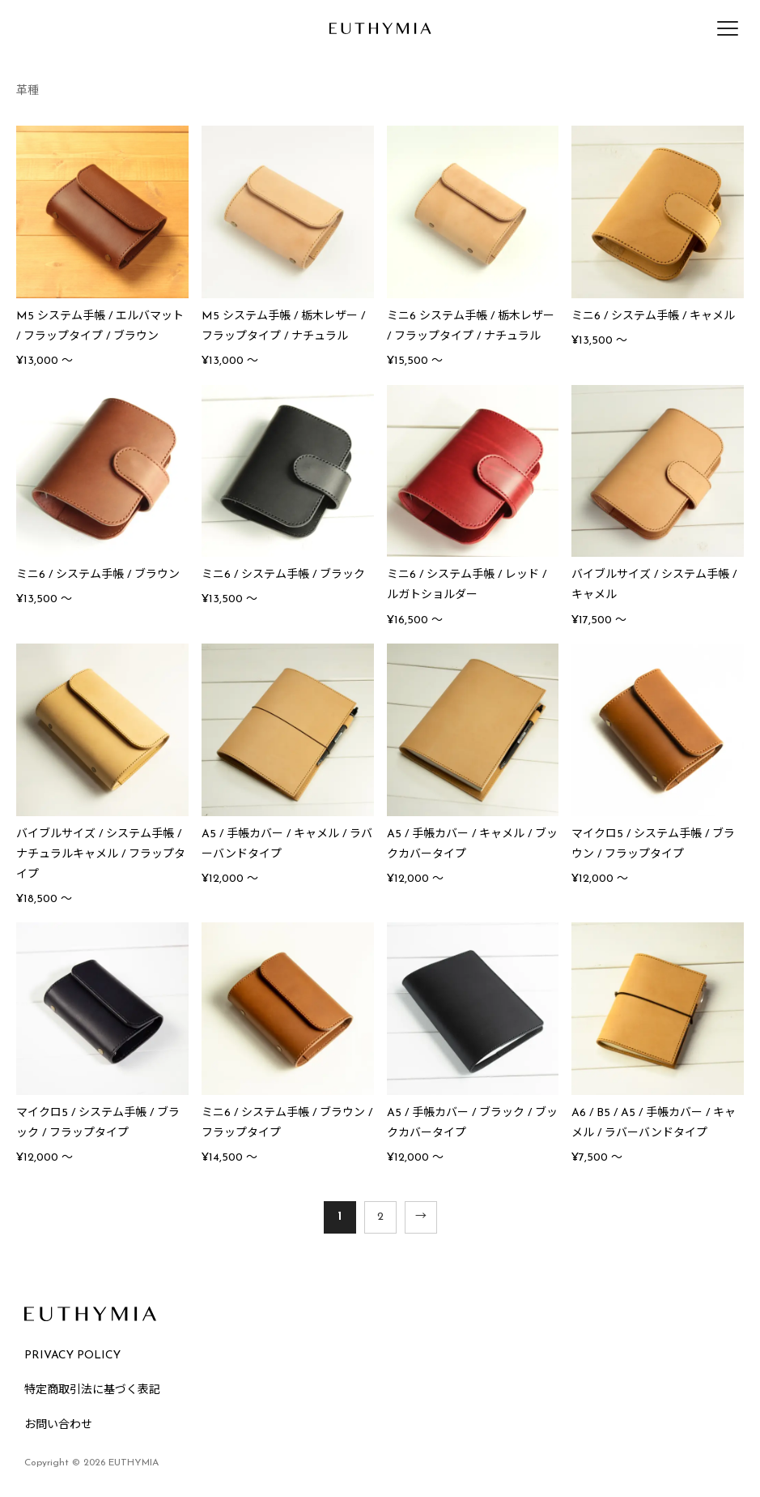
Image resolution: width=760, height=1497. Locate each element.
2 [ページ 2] (380, 1217)
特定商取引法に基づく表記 (92, 1390)
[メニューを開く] (727, 28)
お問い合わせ (58, 1425)
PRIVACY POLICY (72, 1355)
